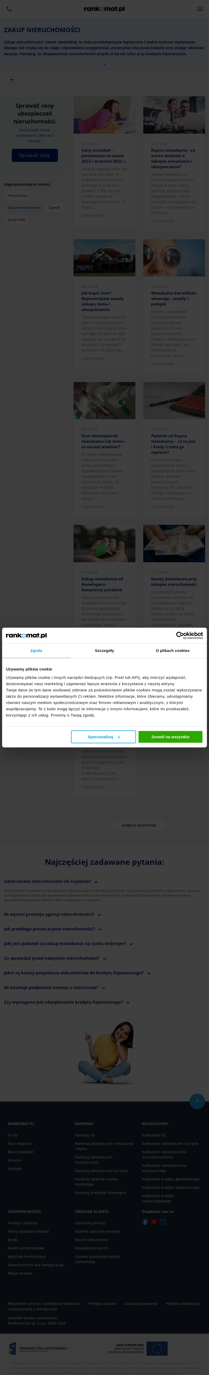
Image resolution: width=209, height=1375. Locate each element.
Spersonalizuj (104, 737)
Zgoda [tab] (36, 650)
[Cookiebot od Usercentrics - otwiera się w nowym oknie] (180, 635)
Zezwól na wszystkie (170, 737)
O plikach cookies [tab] (173, 650)
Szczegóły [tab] (104, 650)
